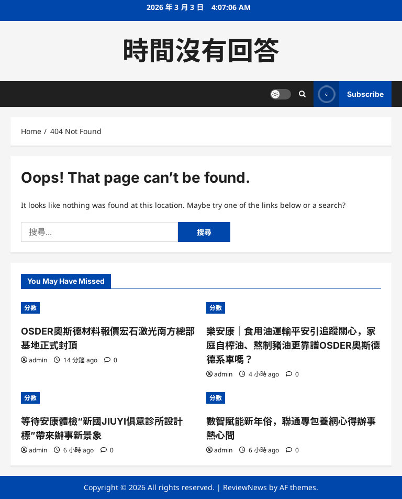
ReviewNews (245, 487)
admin (38, 360)
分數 (30, 307)
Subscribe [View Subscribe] (349, 94)
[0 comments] (110, 360)
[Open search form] (302, 94)
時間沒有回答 (201, 50)
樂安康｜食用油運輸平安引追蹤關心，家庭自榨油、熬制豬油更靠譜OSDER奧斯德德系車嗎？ (293, 345)
